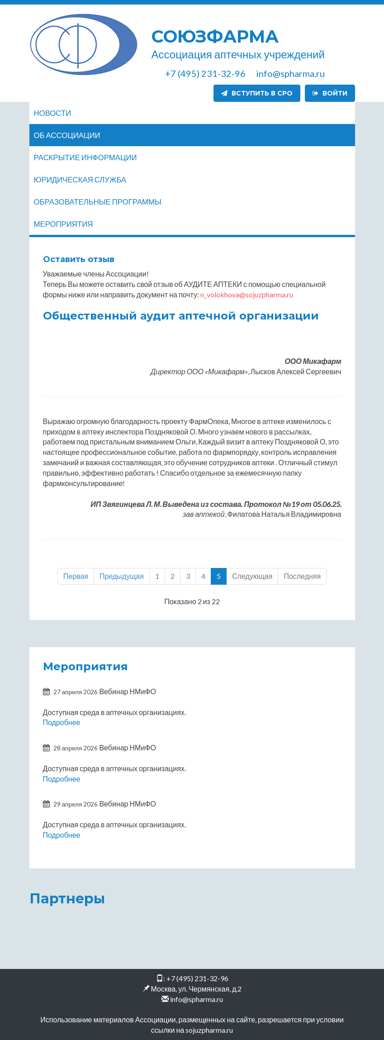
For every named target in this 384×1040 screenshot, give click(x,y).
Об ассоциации (67, 135)
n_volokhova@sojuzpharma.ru (246, 294)
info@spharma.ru (196, 998)
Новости (52, 113)
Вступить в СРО (257, 93)
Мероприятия (63, 224)
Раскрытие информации (85, 157)
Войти (330, 93)
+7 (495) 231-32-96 (197, 978)
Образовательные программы (97, 201)
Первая (75, 576)
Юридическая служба (80, 179)
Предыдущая (122, 576)
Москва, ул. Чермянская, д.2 (196, 988)
